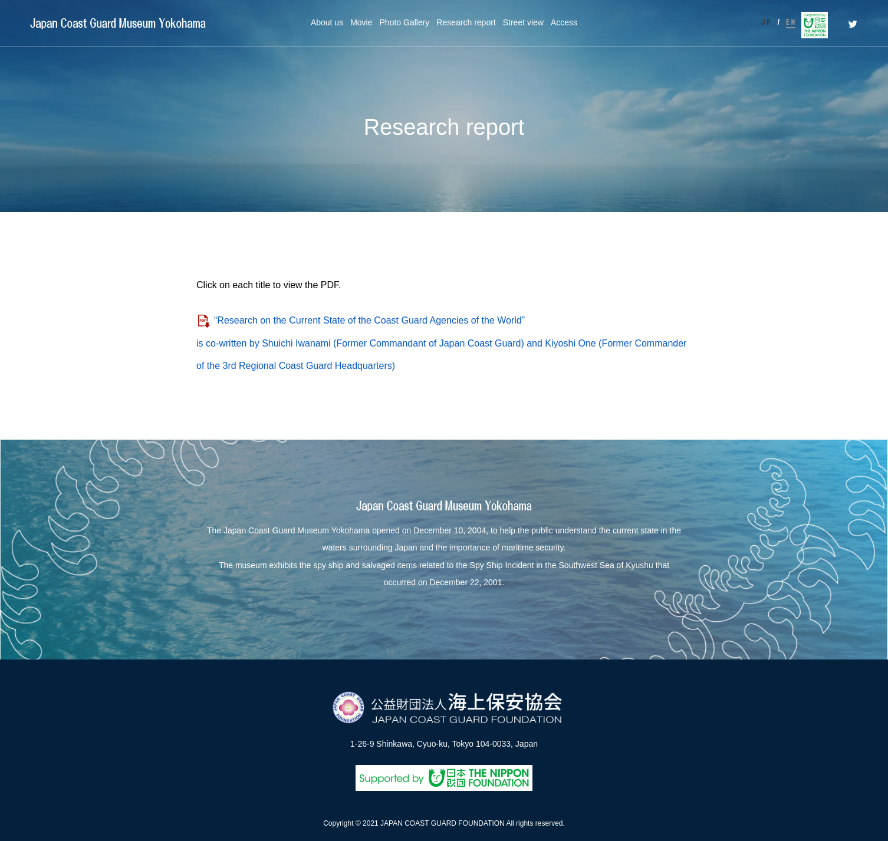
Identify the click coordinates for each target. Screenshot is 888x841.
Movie (361, 22)
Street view (523, 22)
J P (766, 22)
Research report (465, 22)
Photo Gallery (405, 22)
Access (564, 22)
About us (327, 22)
